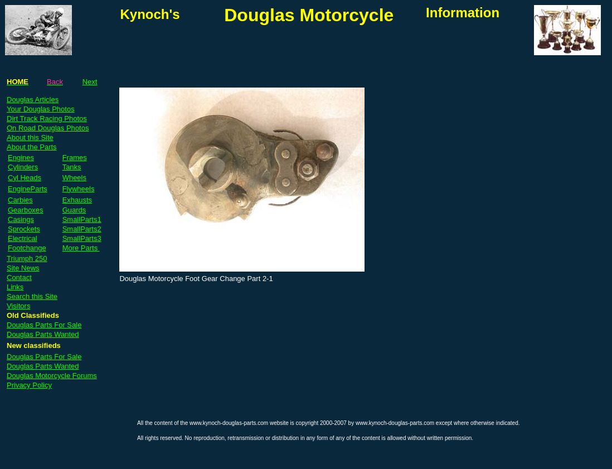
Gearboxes (25, 210)
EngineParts (27, 189)
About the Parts (32, 147)
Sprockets (24, 229)
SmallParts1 (81, 219)
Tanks (71, 167)
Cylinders (23, 167)
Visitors (18, 306)
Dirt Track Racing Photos (47, 118)
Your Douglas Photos (41, 109)
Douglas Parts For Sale (44, 325)
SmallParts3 (81, 238)
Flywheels (78, 189)
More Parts (81, 248)
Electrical (22, 238)
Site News (23, 268)
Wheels (74, 177)
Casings (21, 219)
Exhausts (77, 200)
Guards (74, 210)
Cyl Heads (24, 177)
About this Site (30, 137)
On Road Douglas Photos (48, 128)
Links (15, 287)
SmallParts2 (81, 229)
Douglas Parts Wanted (43, 334)
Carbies (20, 200)
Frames (74, 157)
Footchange (27, 248)
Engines (21, 157)
